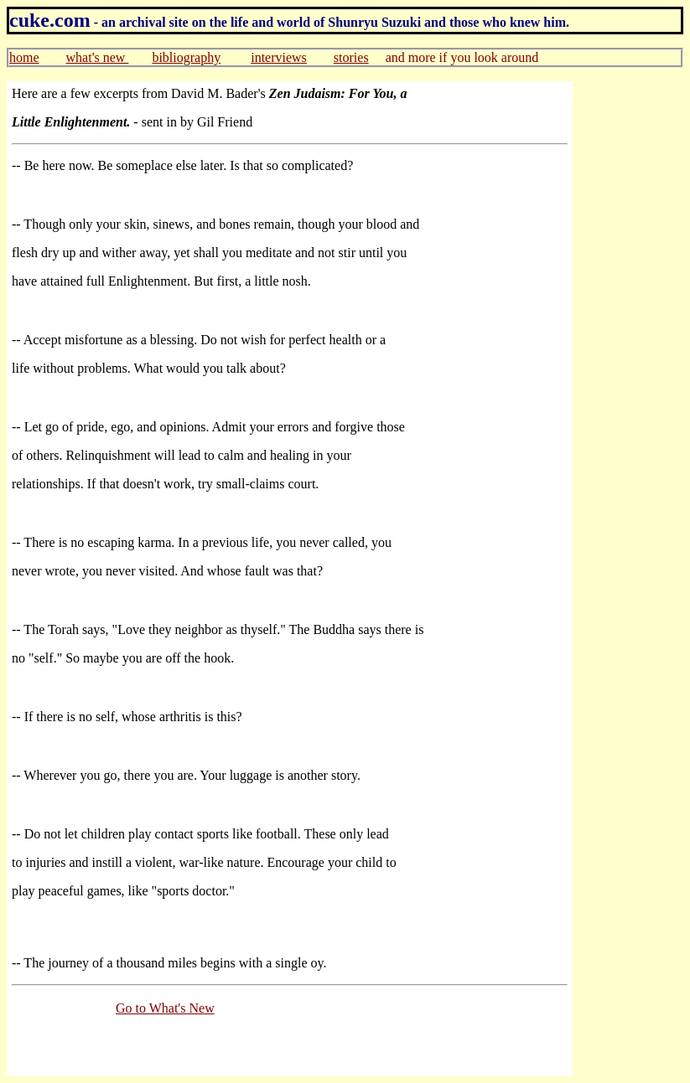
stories (351, 57)
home (24, 57)
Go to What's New (165, 1008)
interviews (279, 57)
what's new (97, 57)
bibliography (186, 57)
